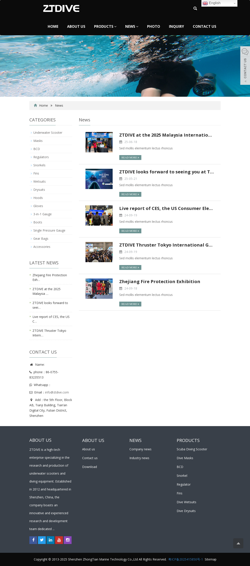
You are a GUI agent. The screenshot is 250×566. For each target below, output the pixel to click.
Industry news (139, 458)
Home (53, 26)
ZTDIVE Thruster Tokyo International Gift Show (166, 245)
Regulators (41, 157)
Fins (36, 173)
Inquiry (176, 26)
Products (105, 26)
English (211, 3)
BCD (36, 149)
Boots (37, 222)
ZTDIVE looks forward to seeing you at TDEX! (166, 172)
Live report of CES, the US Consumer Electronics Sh (166, 208)
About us (76, 26)
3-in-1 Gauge (42, 214)
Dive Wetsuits (186, 502)
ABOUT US (93, 440)
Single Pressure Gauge (49, 230)
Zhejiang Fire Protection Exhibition (159, 281)
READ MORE (130, 157)
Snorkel (182, 475)
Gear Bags (40, 238)
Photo (153, 26)
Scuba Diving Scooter (192, 449)
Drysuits (39, 189)
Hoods (38, 198)
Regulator (184, 484)
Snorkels (39, 165)
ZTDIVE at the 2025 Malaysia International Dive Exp (166, 135)
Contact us (204, 26)
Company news (140, 449)
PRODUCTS (188, 440)
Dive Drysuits (186, 511)
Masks (38, 141)
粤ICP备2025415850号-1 (185, 559)
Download (89, 467)
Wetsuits (39, 181)
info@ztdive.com (57, 392)
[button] (115, 26)
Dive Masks (185, 458)
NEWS (135, 440)
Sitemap (210, 559)
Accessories (41, 247)
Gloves (38, 206)
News (131, 26)
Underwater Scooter (47, 132)
